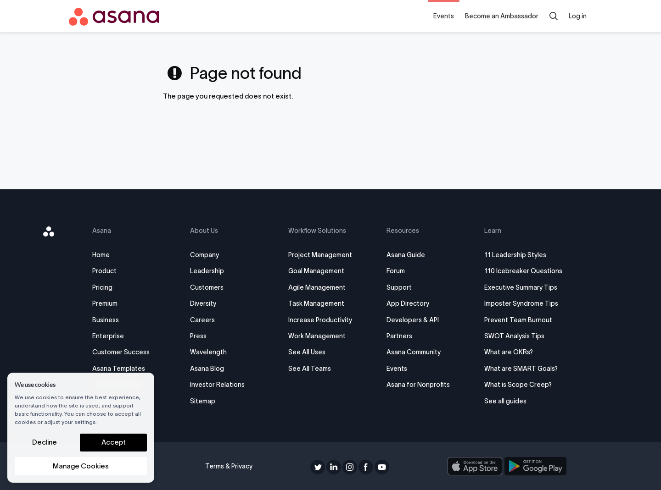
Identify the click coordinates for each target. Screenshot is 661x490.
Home (101, 255)
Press (198, 336)
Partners (399, 336)
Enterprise (108, 336)
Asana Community (414, 352)
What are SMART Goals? (521, 368)
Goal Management (316, 271)
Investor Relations (217, 384)
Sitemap (202, 401)
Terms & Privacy (228, 466)
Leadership (207, 271)
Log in (578, 16)
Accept (113, 442)
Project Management (320, 255)
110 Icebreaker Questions (523, 271)
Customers (207, 287)
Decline (44, 442)
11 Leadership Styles (515, 255)
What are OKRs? (508, 352)
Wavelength (208, 352)
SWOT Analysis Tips (514, 336)
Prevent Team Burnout (518, 320)
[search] (553, 16)
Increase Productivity (320, 320)
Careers (202, 320)
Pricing (102, 287)
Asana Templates (118, 368)
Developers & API (413, 320)
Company (204, 255)
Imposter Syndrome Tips (521, 303)
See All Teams (309, 368)
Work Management (317, 336)
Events (443, 16)
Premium (105, 303)
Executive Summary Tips (520, 287)
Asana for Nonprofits (418, 384)
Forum (396, 271)
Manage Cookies (81, 466)
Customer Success (121, 352)
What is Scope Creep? (518, 384)
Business (105, 320)
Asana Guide (406, 255)
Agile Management (317, 287)
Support (399, 287)
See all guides (505, 401)
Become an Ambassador (501, 16)
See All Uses (306, 352)
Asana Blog (207, 368)
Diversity (203, 303)
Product (104, 271)
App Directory (408, 303)
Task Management (316, 303)
